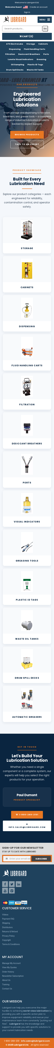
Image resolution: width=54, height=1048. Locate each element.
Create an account (38, 7)
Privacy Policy (8, 936)
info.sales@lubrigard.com (35, 1040)
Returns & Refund (10, 931)
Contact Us (7, 989)
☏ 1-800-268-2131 (27, 814)
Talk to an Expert (27, 144)
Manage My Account (11, 963)
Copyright (6, 940)
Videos (5, 914)
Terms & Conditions (11, 944)
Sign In (27, 12)
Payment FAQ (8, 919)
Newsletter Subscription (13, 976)
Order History (8, 972)
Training (5, 984)
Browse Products (27, 134)
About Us (6, 980)
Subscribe (41, 858)
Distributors (7, 927)
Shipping (6, 923)
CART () (26, 36)
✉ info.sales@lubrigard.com (27, 826)
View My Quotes (9, 967)
